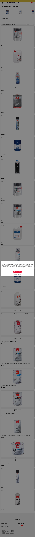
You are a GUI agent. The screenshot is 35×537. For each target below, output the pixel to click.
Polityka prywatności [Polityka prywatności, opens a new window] (27, 267)
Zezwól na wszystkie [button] (17, 271)
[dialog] (17, 268)
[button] (17, 269)
